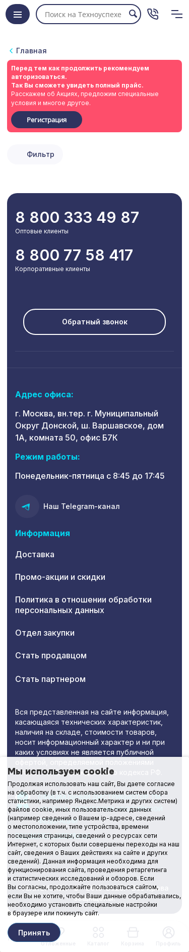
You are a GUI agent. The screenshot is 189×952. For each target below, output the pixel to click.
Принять (34, 932)
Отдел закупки (45, 633)
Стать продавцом (51, 655)
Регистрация (47, 119)
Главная (31, 50)
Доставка (34, 554)
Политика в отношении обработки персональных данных (83, 604)
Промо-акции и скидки (60, 577)
